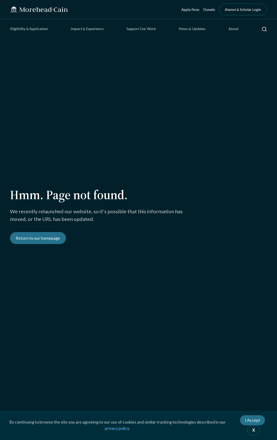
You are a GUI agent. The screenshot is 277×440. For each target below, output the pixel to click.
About (233, 28)
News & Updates (192, 28)
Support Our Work (141, 28)
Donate (209, 9)
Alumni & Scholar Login (243, 9)
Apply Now (190, 9)
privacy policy (117, 428)
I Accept (252, 420)
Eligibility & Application (29, 28)
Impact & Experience (87, 28)
